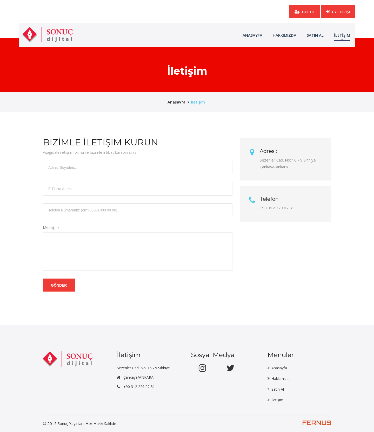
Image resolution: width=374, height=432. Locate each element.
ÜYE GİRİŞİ (338, 9)
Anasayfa (279, 367)
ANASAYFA (252, 35)
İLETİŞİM (342, 35)
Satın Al (315, 35)
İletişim (198, 102)
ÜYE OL (305, 11)
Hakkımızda (284, 35)
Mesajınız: (51, 227)
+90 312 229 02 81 (139, 386)
